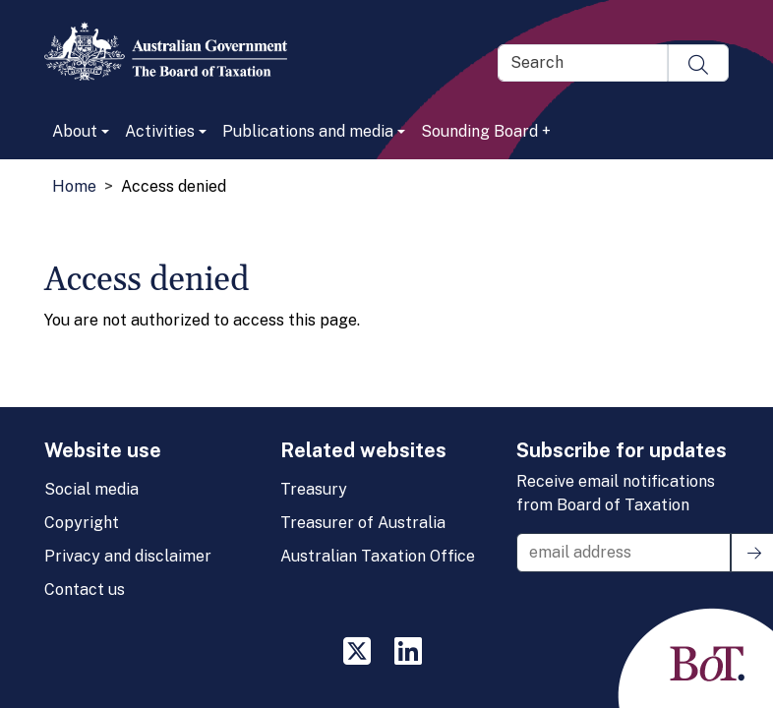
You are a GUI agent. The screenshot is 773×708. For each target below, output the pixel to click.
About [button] (74, 131)
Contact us (84, 589)
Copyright (81, 522)
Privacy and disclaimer (127, 556)
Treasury (313, 489)
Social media (91, 489)
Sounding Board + (486, 131)
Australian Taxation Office (377, 556)
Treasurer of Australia (363, 522)
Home (74, 186)
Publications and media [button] (307, 131)
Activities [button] (160, 131)
